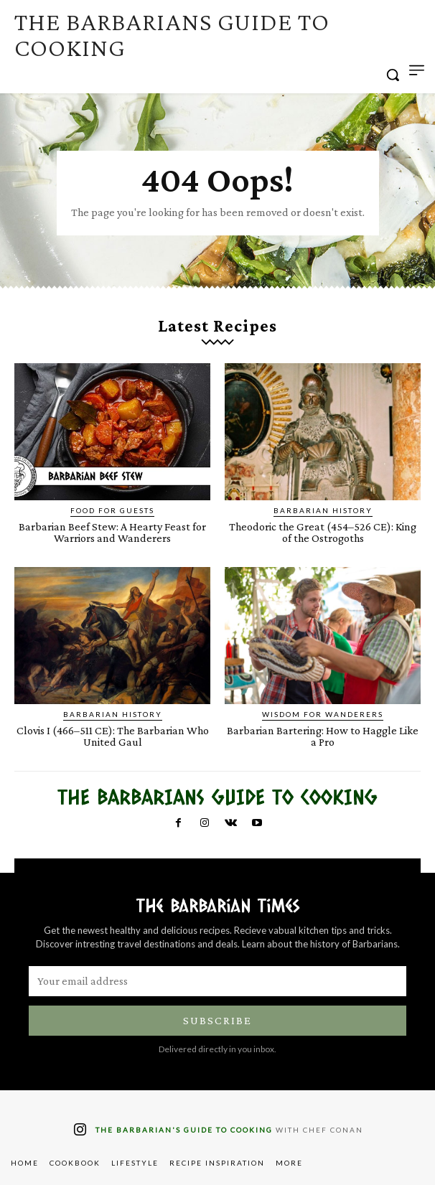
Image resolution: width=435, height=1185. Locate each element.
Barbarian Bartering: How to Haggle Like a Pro (322, 736)
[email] (217, 981)
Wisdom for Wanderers (322, 714)
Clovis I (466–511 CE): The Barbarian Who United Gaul (113, 736)
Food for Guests (112, 510)
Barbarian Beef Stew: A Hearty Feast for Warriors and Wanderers (112, 532)
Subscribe (217, 1020)
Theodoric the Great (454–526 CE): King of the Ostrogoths (322, 532)
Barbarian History (323, 510)
